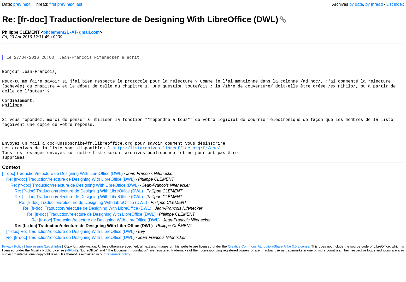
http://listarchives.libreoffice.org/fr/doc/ (166, 169)
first (52, 4)
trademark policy (117, 278)
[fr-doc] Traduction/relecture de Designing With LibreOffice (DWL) (62, 197)
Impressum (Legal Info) (43, 270)
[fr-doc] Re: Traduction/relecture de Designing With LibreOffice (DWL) (70, 255)
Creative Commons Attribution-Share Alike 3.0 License (268, 270)
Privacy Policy (12, 270)
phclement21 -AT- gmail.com (71, 32)
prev (17, 4)
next (26, 4)
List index (395, 4)
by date (356, 4)
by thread (374, 4)
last (79, 4)
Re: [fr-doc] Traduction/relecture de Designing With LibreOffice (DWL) (144, 19)
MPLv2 (71, 274)
